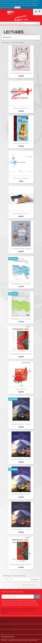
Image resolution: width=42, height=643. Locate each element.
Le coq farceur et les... (21, 213)
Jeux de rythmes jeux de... (21, 494)
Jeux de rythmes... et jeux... (21, 424)
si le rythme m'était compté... (21, 73)
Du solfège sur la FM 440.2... (21, 319)
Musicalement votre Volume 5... (21, 564)
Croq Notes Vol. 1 (21, 389)
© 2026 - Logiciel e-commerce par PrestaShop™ (20, 640)
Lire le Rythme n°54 (21, 143)
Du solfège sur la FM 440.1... (21, 284)
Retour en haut (30, 585)
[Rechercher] (20, 23)
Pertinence (21, 37)
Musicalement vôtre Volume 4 (21, 354)
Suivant (35, 579)
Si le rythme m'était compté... (21, 248)
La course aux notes (21, 178)
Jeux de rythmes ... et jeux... (21, 529)
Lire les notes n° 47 (21, 108)
